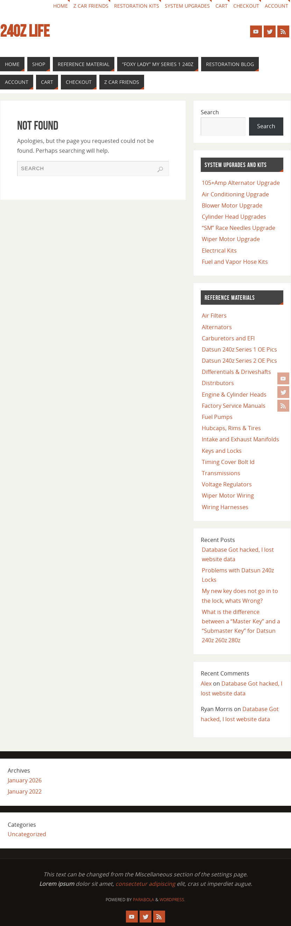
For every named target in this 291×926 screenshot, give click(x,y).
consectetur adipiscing (145, 884)
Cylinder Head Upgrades (234, 216)
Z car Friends (90, 5)
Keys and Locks (222, 451)
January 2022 (25, 791)
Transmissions (221, 473)
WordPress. (172, 900)
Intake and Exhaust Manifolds (240, 439)
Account (276, 5)
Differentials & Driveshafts (236, 372)
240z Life (25, 31)
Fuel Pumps (217, 417)
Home (60, 5)
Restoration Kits (136, 5)
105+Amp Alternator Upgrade (241, 183)
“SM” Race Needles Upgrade (238, 228)
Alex (206, 683)
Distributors (218, 383)
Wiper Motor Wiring (228, 495)
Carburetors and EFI (228, 338)
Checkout (246, 5)
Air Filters (214, 315)
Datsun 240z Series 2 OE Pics (239, 360)
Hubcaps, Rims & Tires (231, 428)
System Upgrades (187, 5)
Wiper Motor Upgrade (231, 239)
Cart (221, 5)
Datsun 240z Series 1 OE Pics (239, 349)
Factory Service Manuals (233, 406)
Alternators (217, 327)
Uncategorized (27, 834)
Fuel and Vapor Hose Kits (235, 262)
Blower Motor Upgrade (232, 205)
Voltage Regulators (227, 484)
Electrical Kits (219, 250)
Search (210, 112)
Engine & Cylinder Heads (234, 394)
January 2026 (25, 780)
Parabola (143, 900)
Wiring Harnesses (225, 507)
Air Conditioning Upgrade (235, 194)
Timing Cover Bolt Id (228, 462)
